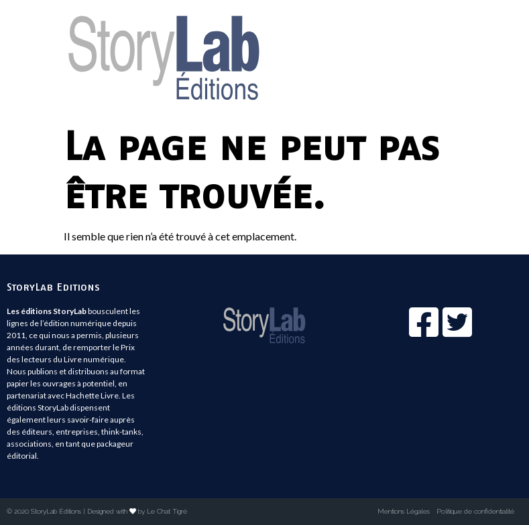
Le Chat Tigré (167, 511)
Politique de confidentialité (475, 511)
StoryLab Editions (53, 287)
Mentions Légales (403, 511)
